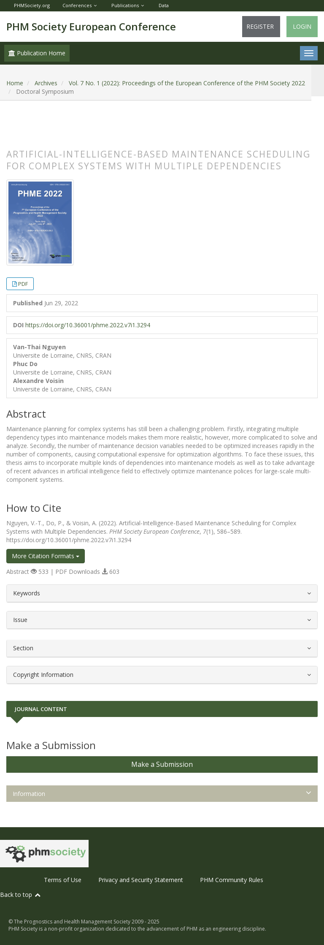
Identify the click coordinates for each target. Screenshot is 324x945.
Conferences (77, 5)
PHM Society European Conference (91, 26)
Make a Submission (162, 764)
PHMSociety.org (32, 5)
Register (260, 26)
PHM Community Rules (231, 880)
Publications (125, 5)
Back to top (20, 895)
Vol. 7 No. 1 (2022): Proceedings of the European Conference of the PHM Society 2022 (187, 83)
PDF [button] (23, 284)
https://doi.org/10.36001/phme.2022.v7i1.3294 (87, 325)
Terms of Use (62, 880)
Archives (46, 83)
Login (302, 26)
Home (14, 83)
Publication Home (36, 53)
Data (164, 5)
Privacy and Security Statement (140, 880)
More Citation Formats (45, 556)
